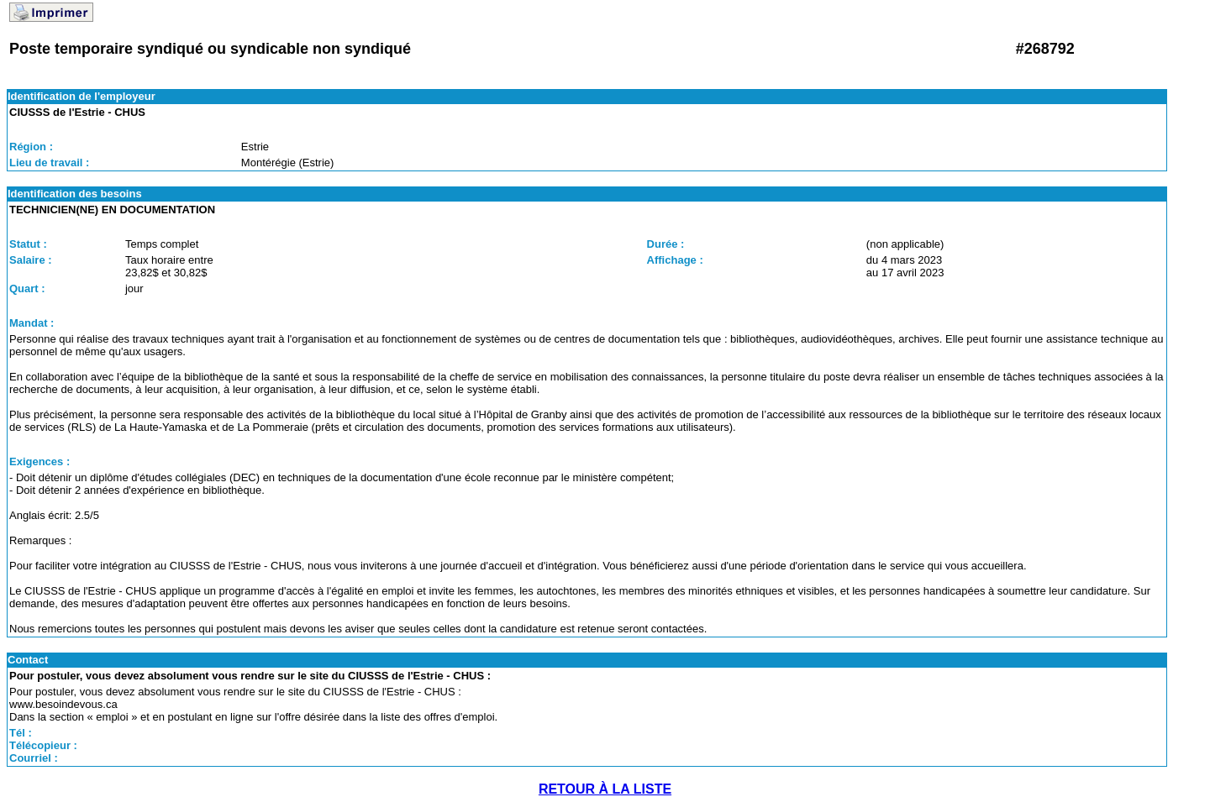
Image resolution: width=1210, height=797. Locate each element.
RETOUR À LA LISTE (605, 789)
